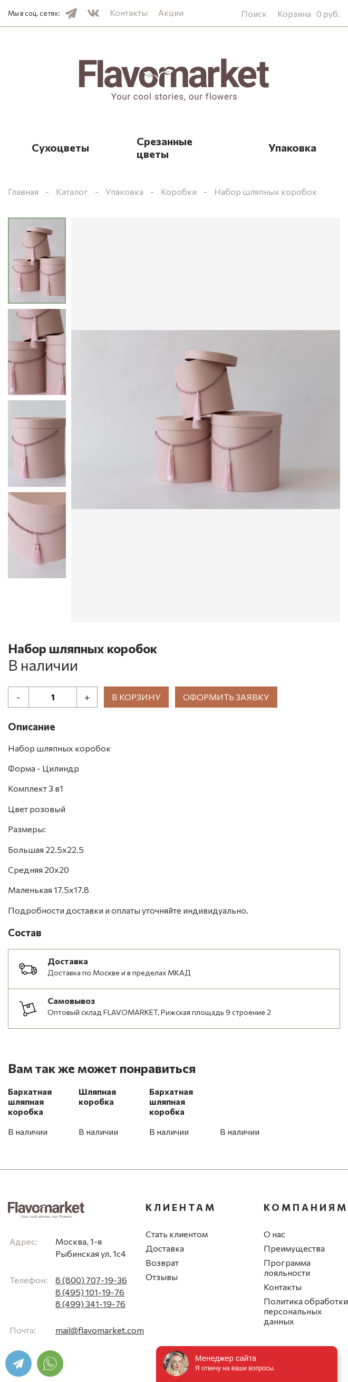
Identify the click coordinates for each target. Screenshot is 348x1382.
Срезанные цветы (164, 147)
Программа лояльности (287, 1267)
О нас (274, 1234)
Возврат (162, 1262)
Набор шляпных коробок (265, 191)
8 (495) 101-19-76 (89, 1292)
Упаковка (292, 147)
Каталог (72, 191)
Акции (170, 12)
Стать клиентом (177, 1234)
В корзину (136, 697)
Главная (23, 191)
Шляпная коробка (97, 1096)
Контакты (129, 12)
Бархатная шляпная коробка (30, 1101)
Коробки (179, 191)
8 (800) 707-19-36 (91, 1280)
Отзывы (162, 1277)
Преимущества (294, 1248)
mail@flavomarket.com (99, 1330)
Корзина (308, 13)
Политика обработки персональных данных (306, 1311)
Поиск (254, 13)
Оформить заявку (226, 697)
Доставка (165, 1248)
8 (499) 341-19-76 (90, 1304)
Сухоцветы (60, 147)
